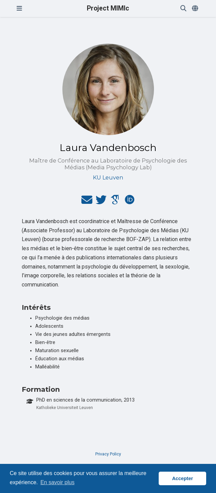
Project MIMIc (108, 8)
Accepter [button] (182, 478)
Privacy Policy (108, 454)
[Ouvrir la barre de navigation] (19, 8)
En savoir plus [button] (57, 482)
